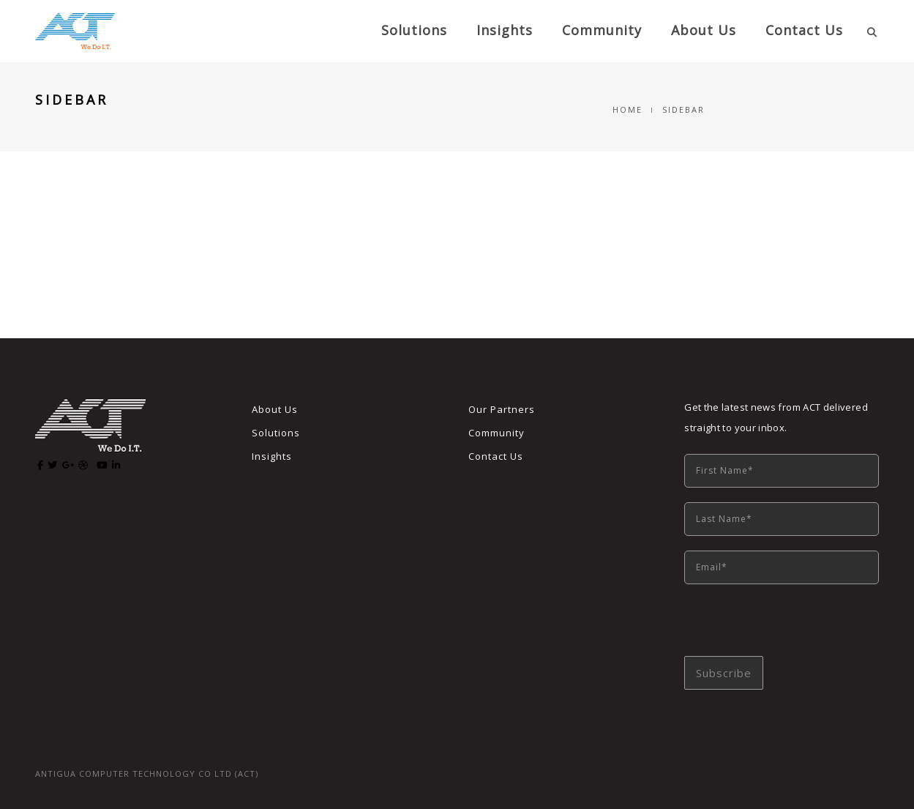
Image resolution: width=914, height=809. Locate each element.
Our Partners (501, 409)
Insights (504, 30)
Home (628, 109)
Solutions (414, 30)
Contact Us (804, 30)
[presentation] (795, 627)
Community (602, 30)
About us (703, 30)
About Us (275, 409)
